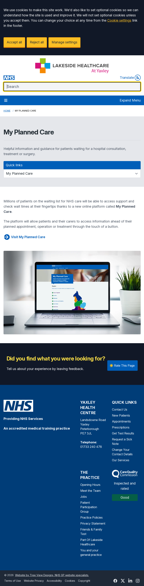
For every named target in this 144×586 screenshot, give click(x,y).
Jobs (83, 496)
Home (7, 110)
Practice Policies (91, 517)
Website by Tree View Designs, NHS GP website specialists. (52, 575)
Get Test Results (123, 433)
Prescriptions (120, 427)
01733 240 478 (91, 447)
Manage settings (64, 42)
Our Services (120, 460)
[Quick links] (72, 173)
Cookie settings (119, 20)
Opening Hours (90, 485)
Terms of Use (12, 580)
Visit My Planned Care (24, 237)
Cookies (70, 580)
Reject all (37, 42)
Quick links (14, 165)
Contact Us (119, 409)
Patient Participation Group (88, 507)
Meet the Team (90, 491)
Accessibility (54, 580)
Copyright (84, 580)
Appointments (121, 421)
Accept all (14, 42)
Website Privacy (34, 580)
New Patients (121, 415)
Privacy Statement (92, 523)
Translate (130, 78)
